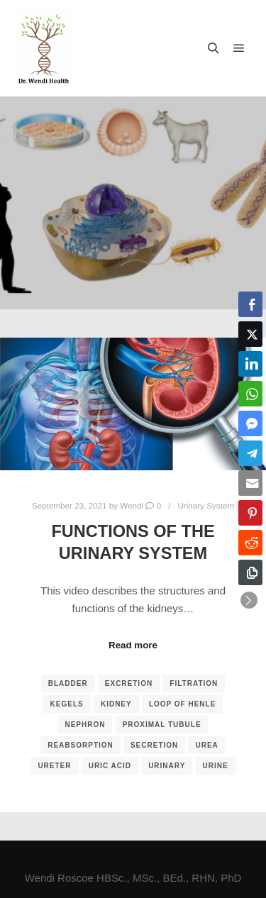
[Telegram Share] (250, 453)
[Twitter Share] (250, 334)
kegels (67, 704)
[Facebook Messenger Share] (250, 423)
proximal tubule (162, 724)
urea (206, 745)
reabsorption (80, 745)
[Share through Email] (250, 483)
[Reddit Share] (250, 542)
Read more (133, 645)
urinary (166, 766)
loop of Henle (182, 704)
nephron (85, 724)
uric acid (110, 766)
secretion (154, 745)
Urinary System (205, 505)
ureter (54, 766)
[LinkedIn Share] (250, 364)
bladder (68, 683)
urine (215, 766)
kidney (116, 704)
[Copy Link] (250, 572)
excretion (129, 683)
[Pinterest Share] (250, 513)
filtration (194, 683)
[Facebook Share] (250, 304)
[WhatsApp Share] (250, 393)
